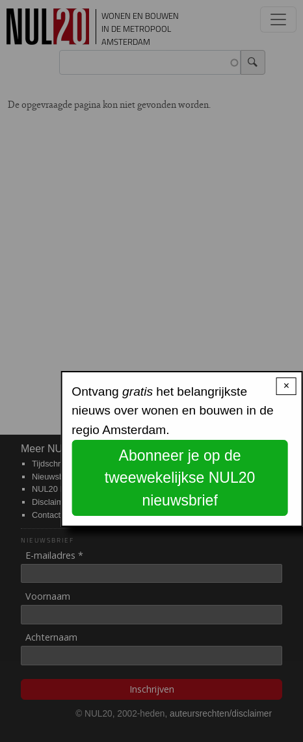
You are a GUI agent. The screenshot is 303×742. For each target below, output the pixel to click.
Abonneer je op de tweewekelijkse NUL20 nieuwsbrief (180, 478)
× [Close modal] (286, 385)
